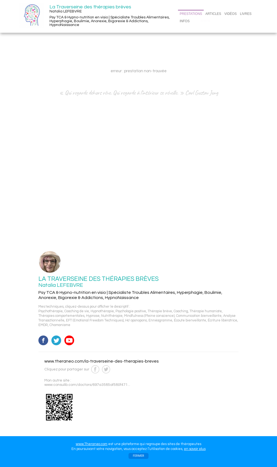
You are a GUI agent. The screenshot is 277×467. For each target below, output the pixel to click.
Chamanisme (60, 325)
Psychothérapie (50, 311)
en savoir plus (195, 449)
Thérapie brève (160, 311)
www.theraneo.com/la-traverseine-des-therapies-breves (101, 361)
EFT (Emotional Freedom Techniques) (95, 320)
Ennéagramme (160, 320)
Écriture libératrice (222, 320)
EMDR (43, 325)
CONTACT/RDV (205, 20)
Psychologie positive (131, 311)
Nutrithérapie (112, 316)
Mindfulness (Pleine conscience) (149, 316)
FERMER (138, 456)
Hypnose (93, 316)
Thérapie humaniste (206, 311)
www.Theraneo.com (91, 444)
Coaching (181, 311)
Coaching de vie (76, 311)
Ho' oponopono (136, 320)
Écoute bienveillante (190, 320)
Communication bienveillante (199, 316)
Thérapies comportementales (61, 316)
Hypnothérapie (102, 311)
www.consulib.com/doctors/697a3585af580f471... (87, 385)
